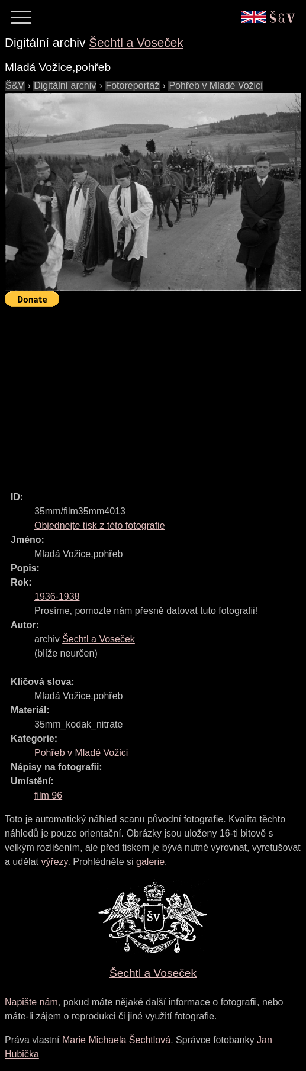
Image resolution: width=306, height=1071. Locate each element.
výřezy (54, 862)
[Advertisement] (155, 394)
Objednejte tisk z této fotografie (99, 525)
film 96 (48, 795)
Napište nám (31, 1002)
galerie (150, 862)
